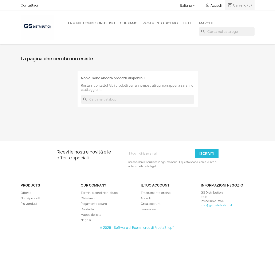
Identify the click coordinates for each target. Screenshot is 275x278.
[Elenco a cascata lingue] (188, 5)
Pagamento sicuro (160, 23)
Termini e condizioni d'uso (90, 23)
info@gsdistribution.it (216, 205)
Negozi (86, 220)
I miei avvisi (148, 209)
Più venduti (29, 204)
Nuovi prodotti (31, 198)
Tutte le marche (198, 23)
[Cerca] (227, 31)
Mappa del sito (91, 215)
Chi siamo (129, 23)
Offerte (26, 193)
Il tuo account (155, 185)
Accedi (145, 198)
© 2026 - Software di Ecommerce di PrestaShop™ (137, 227)
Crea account (151, 204)
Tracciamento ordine (156, 193)
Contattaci (29, 5)
